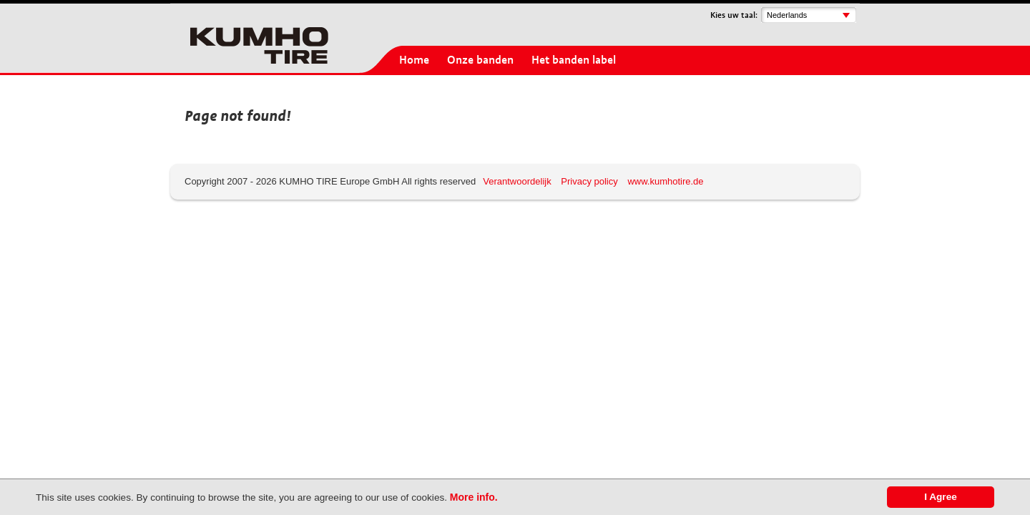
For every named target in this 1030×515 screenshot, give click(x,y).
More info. (474, 497)
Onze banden (480, 60)
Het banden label (573, 60)
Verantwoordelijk (517, 181)
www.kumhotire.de (665, 181)
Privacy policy (589, 181)
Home (414, 60)
